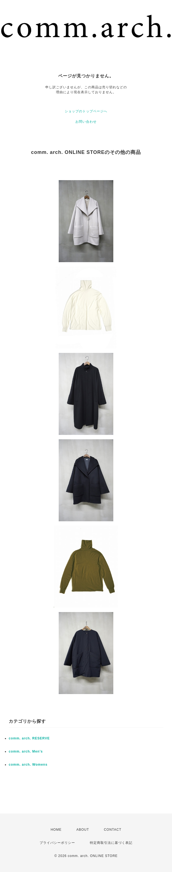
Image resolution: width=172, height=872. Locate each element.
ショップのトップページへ (86, 111)
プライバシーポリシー (57, 843)
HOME (56, 830)
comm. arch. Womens (28, 764)
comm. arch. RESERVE (29, 738)
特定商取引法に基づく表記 (111, 843)
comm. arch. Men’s (26, 751)
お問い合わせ (86, 122)
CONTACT (112, 830)
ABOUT (82, 830)
